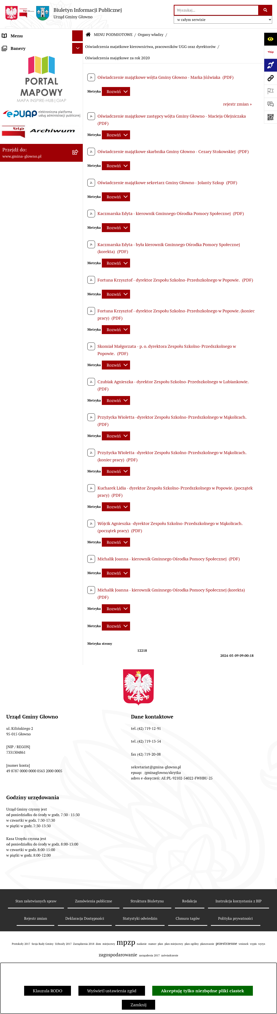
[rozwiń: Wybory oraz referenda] (78, 609)
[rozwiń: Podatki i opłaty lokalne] (78, 581)
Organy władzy (150, 34)
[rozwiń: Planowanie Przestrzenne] (78, 728)
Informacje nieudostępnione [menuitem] (29, 895)
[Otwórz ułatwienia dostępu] (270, 39)
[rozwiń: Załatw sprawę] (78, 553)
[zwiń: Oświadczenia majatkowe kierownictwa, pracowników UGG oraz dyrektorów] (78, 204)
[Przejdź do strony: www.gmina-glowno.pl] (270, 78)
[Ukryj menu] (77, 35)
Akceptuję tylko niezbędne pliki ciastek (202, 991)
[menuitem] (41, 60)
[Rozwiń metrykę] (116, 91)
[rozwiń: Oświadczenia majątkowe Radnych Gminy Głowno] (78, 183)
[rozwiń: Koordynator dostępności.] (78, 853)
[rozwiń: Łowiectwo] (78, 672)
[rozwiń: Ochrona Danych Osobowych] (78, 790)
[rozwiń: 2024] (78, 470)
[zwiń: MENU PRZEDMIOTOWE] (78, 526)
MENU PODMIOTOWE (113, 34)
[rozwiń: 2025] (78, 484)
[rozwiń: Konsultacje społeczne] (78, 825)
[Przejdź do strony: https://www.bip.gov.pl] (270, 52)
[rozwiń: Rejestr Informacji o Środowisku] (78, 637)
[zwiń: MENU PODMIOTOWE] (78, 46)
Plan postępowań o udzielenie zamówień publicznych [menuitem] (30, 931)
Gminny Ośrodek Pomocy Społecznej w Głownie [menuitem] (26, 948)
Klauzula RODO (47, 991)
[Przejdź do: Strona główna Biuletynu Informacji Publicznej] (88, 35)
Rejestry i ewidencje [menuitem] (21, 905)
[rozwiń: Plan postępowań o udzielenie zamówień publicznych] (78, 927)
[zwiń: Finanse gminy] (78, 442)
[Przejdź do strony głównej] (63, 13)
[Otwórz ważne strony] (270, 91)
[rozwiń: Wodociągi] (78, 839)
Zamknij (138, 1004)
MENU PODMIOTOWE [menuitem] (23, 46)
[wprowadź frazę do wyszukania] (216, 10)
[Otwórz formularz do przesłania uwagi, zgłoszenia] (270, 104)
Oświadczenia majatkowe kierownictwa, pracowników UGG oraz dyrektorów (150, 46)
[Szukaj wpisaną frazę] (265, 10)
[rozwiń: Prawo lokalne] (78, 567)
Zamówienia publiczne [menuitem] (23, 916)
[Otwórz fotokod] (270, 117)
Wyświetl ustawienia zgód (111, 991)
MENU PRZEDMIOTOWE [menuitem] (25, 526)
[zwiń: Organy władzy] (78, 60)
